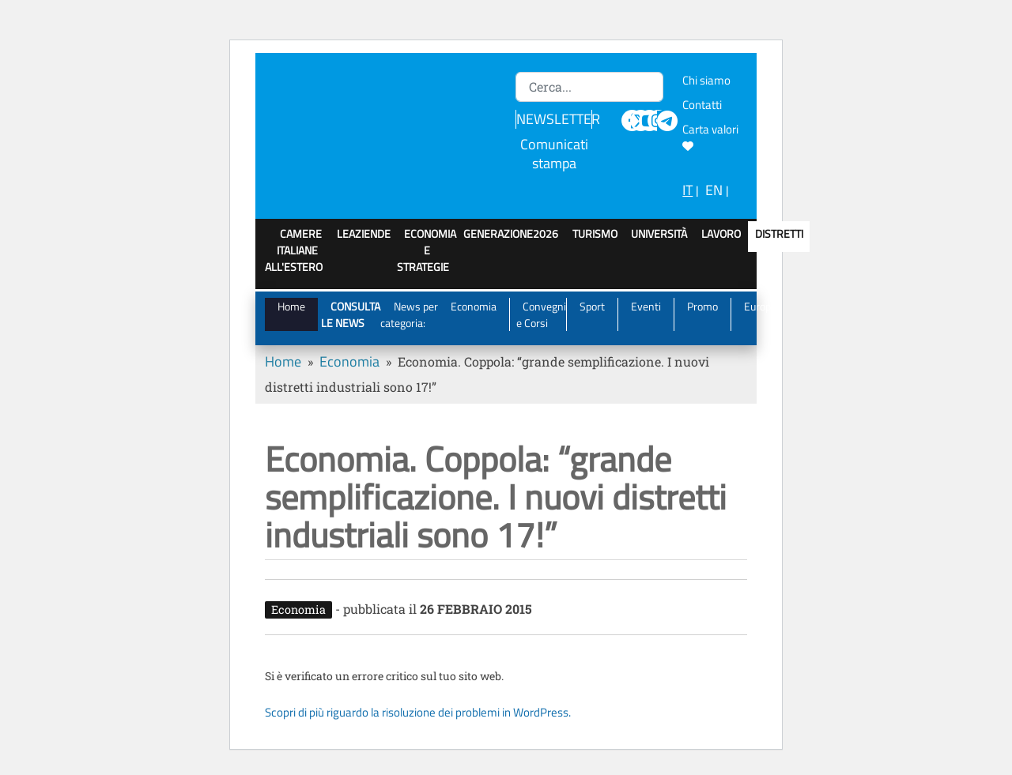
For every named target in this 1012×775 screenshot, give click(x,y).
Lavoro (721, 233)
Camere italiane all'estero (294, 250)
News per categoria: (409, 314)
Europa (760, 306)
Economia (474, 306)
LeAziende (364, 233)
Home (291, 306)
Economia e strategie (426, 250)
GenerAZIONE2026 (510, 233)
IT (687, 190)
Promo (702, 306)
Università (659, 233)
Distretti (779, 233)
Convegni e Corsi (541, 314)
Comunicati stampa (554, 154)
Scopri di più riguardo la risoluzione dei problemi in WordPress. (418, 712)
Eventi (646, 306)
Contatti (702, 105)
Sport (592, 306)
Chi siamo (706, 80)
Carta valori (712, 136)
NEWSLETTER (558, 119)
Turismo (594, 233)
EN (714, 190)
